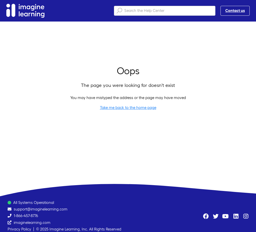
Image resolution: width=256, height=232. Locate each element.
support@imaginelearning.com (40, 209)
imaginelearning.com (32, 222)
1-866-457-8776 (26, 216)
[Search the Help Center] (164, 11)
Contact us (235, 10)
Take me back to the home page (128, 107)
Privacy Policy (19, 229)
